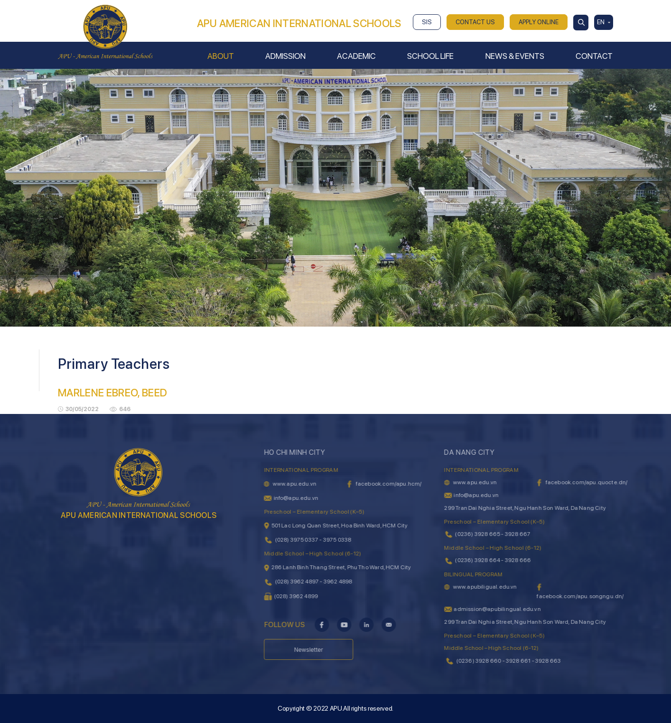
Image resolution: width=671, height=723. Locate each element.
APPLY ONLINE (539, 22)
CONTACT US (475, 22)
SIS (427, 22)
